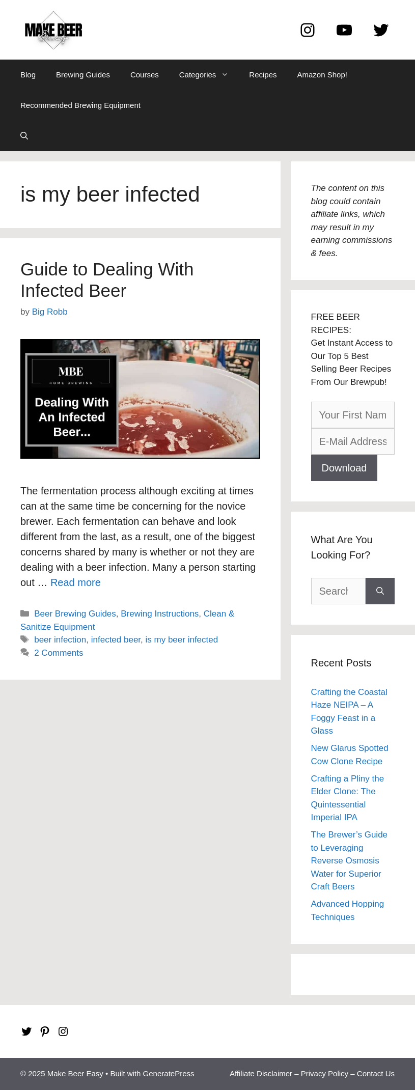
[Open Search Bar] (24, 136)
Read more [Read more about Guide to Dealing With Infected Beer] (75, 582)
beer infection (60, 640)
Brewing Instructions (160, 614)
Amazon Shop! (322, 74)
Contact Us (376, 1073)
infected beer (116, 640)
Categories (209, 75)
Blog (28, 74)
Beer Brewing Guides (75, 614)
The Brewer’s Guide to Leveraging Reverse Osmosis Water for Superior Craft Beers (349, 860)
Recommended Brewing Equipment (80, 105)
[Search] (380, 591)
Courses (144, 74)
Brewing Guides (83, 74)
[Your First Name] (353, 415)
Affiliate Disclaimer (261, 1073)
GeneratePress (169, 1073)
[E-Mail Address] (353, 441)
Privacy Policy (324, 1073)
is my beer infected (182, 640)
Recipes (262, 74)
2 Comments (58, 653)
